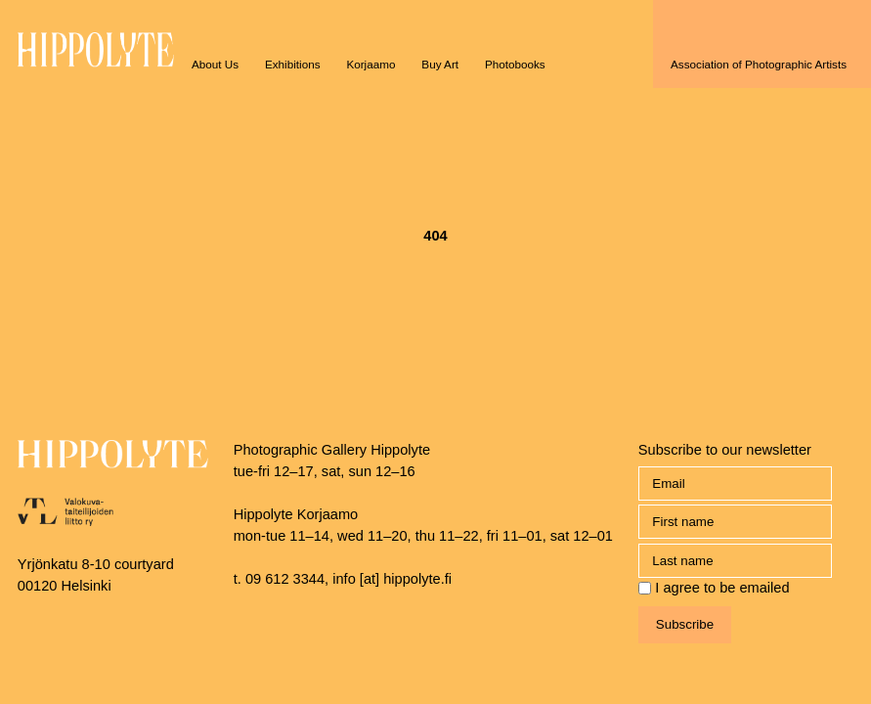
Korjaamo (370, 64)
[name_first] (735, 522)
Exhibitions (293, 64)
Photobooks (515, 64)
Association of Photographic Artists (759, 64)
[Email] (735, 483)
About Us (215, 64)
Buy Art (439, 64)
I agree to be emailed (722, 587)
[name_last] (735, 561)
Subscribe (685, 624)
